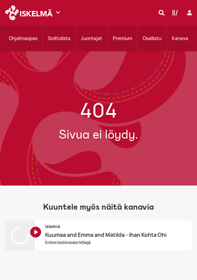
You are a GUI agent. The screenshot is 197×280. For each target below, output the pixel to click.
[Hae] (160, 12)
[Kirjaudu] (188, 12)
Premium (122, 38)
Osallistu (152, 38)
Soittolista (59, 38)
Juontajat (91, 38)
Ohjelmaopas (23, 38)
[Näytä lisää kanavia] (58, 12)
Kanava (180, 38)
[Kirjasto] (173, 12)
